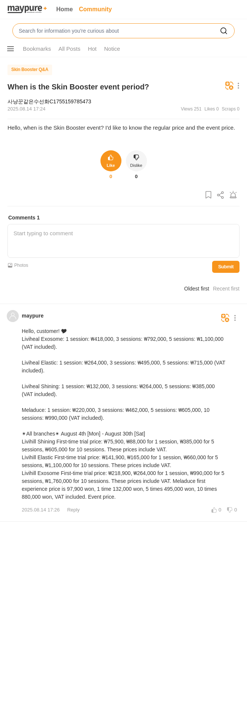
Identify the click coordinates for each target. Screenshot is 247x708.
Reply (73, 510)
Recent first (226, 289)
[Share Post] (221, 195)
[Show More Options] (10, 48)
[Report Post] (233, 195)
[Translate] (229, 86)
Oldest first (196, 289)
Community (95, 9)
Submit (226, 266)
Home (64, 9)
